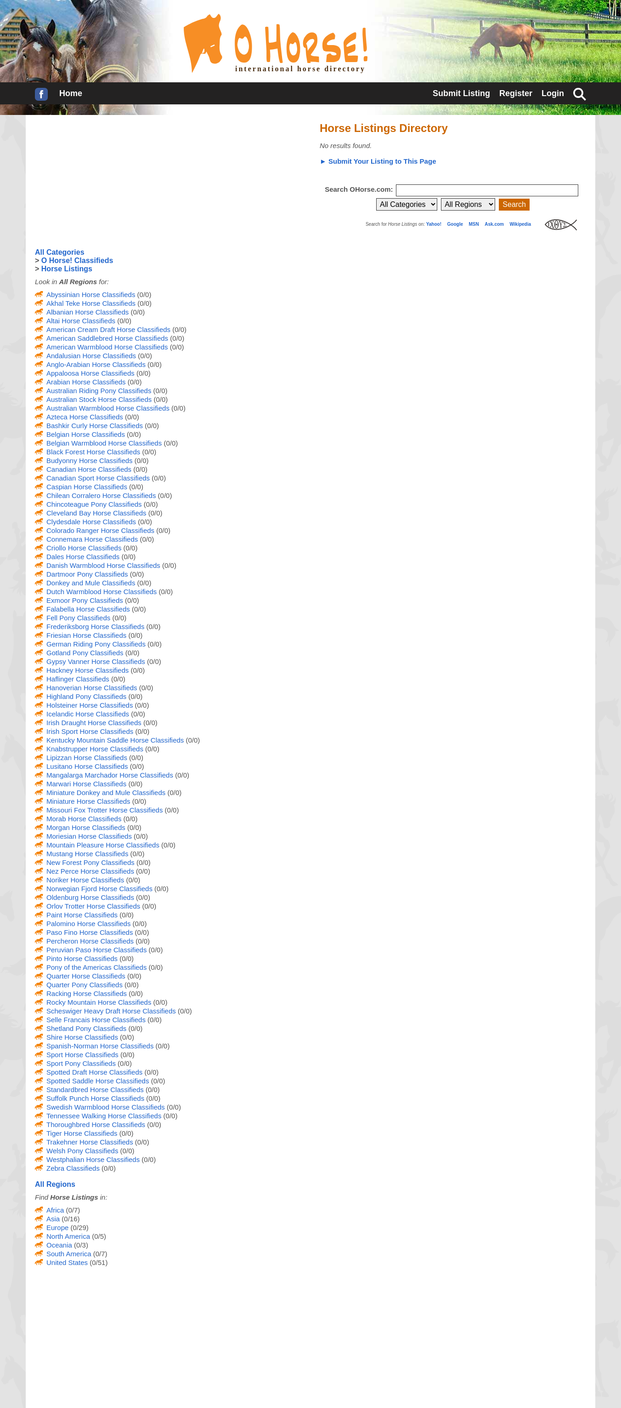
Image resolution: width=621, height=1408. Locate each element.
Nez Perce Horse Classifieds (90, 871)
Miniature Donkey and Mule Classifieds (105, 792)
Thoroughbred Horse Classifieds (95, 1124)
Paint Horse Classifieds (82, 915)
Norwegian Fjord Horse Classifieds (99, 889)
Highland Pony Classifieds (86, 696)
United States (67, 1262)
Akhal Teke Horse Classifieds (90, 303)
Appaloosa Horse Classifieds (90, 373)
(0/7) (72, 1210)
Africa (55, 1210)
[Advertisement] (104, 181)
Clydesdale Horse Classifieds (91, 522)
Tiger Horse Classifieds (82, 1133)
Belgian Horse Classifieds (85, 434)
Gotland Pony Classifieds (85, 653)
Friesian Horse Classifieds (86, 635)
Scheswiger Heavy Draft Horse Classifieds (111, 1011)
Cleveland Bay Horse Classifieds (96, 513)
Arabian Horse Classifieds (86, 382)
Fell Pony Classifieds (78, 618)
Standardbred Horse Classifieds (95, 1089)
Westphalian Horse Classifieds (93, 1159)
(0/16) (69, 1219)
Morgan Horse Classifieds (85, 827)
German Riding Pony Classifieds (96, 644)
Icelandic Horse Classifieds (87, 714)
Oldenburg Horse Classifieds (90, 897)
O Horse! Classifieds (77, 260)
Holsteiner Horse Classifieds (89, 705)
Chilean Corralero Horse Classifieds (101, 495)
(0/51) (97, 1262)
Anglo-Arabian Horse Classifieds (96, 364)
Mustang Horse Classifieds (87, 854)
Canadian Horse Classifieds (88, 469)
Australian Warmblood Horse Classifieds (107, 408)
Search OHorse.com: (360, 189)
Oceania (59, 1245)
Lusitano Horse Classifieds (87, 766)
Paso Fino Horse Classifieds (89, 932)
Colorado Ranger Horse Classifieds (100, 530)
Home (70, 93)
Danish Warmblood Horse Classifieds (103, 565)
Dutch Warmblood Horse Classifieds (101, 591)
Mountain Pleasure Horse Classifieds (102, 845)
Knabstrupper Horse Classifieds (94, 749)
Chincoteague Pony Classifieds (94, 504)
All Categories (60, 252)
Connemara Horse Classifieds (92, 539)
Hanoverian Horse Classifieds (91, 688)
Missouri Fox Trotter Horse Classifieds (104, 810)
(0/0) (143, 294)
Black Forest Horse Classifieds (93, 452)
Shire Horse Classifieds (82, 1037)
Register (515, 93)
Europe (57, 1227)
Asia (53, 1219)
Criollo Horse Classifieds (83, 548)
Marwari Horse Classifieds (86, 784)
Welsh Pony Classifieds (82, 1151)
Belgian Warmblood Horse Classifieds (104, 443)
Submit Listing (461, 93)
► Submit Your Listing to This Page (378, 161)
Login (553, 93)
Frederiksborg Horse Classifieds (95, 626)
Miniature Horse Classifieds (88, 801)
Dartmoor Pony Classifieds (87, 574)
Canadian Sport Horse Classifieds (98, 478)
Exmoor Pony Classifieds (84, 600)
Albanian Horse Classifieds (87, 312)
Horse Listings (66, 269)
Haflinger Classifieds (77, 679)
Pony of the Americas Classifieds (96, 967)
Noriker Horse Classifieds (85, 880)
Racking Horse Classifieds (86, 993)
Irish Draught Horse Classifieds (93, 723)
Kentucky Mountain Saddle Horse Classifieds (115, 740)
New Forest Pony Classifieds (90, 862)
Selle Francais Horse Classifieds (96, 1020)
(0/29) (78, 1227)
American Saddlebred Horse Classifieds (107, 338)
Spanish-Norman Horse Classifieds (99, 1046)
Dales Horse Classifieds (82, 557)
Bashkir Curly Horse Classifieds (94, 425)
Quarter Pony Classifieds (84, 985)
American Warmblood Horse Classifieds (107, 347)
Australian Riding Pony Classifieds (98, 391)
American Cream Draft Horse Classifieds (108, 329)
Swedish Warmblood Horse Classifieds (105, 1107)
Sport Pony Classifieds (81, 1063)
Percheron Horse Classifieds (90, 941)
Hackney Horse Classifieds (87, 670)
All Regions (55, 1184)
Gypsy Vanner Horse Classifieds (95, 661)
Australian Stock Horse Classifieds (99, 399)
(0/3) (80, 1245)
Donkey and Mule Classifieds (90, 583)
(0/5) (98, 1236)
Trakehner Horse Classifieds (89, 1142)
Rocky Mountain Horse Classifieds (98, 1002)
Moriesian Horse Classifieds (89, 836)
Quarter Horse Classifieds (85, 976)
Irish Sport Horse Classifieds (89, 731)
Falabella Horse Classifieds (88, 609)
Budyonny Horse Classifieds (89, 460)
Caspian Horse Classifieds (86, 487)
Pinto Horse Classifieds (82, 958)
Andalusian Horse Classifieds (91, 356)
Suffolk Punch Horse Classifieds (95, 1098)
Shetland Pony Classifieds (86, 1028)
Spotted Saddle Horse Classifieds (97, 1081)
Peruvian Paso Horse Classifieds (96, 950)
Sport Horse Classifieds (82, 1055)
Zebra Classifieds (73, 1168)
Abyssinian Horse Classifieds (90, 294)
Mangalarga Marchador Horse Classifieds (109, 775)
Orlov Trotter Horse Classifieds (93, 906)
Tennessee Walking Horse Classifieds (103, 1116)
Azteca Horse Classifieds (84, 417)
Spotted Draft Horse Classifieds (94, 1072)
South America (68, 1254)
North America (68, 1236)
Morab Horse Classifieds (83, 819)
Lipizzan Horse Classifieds (86, 757)
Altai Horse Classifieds (80, 321)
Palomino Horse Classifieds (88, 923)
